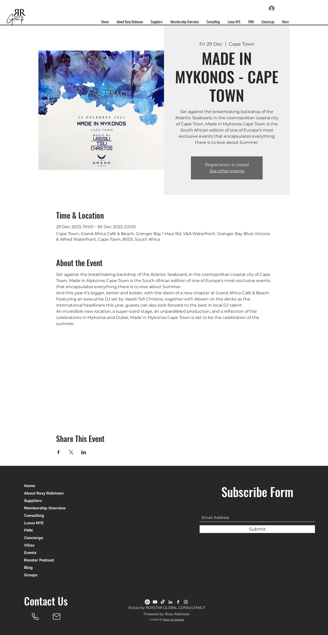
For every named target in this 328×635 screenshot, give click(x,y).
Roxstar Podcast (39, 560)
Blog (28, 567)
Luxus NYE (34, 523)
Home (29, 485)
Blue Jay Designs (173, 619)
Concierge (33, 538)
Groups (30, 575)
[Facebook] (178, 601)
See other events (226, 170)
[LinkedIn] (170, 601)
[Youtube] (155, 601)
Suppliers (33, 500)
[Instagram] (185, 601)
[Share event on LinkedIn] (83, 452)
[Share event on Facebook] (58, 452)
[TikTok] (162, 601)
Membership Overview (45, 508)
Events (30, 552)
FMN (28, 530)
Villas (29, 545)
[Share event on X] (71, 452)
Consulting (34, 515)
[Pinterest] (147, 601)
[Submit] (257, 529)
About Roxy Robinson (44, 493)
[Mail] (57, 616)
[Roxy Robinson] (35, 616)
